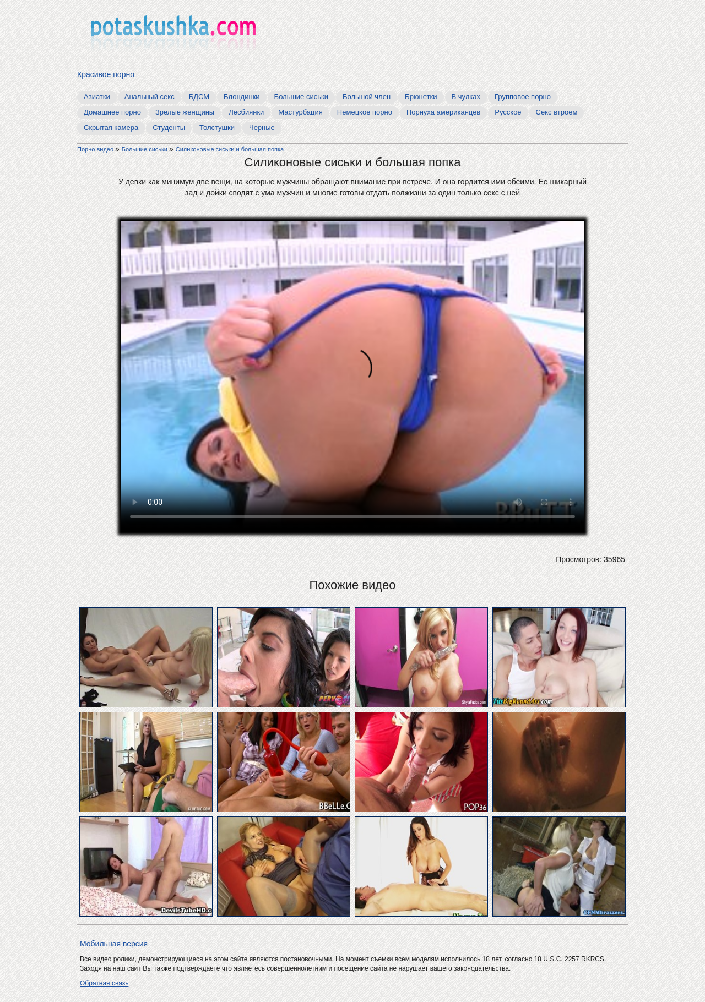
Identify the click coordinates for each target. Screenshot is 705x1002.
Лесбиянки (246, 112)
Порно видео (96, 149)
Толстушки (217, 127)
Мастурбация (300, 112)
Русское (508, 112)
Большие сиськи (301, 96)
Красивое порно (105, 74)
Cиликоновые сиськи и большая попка (230, 149)
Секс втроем (557, 112)
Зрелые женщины (184, 112)
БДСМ (199, 96)
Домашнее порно (112, 112)
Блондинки (242, 96)
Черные (262, 127)
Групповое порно (523, 96)
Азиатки (97, 96)
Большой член (367, 96)
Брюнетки (421, 96)
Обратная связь (104, 983)
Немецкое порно (364, 112)
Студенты (169, 127)
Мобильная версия (114, 943)
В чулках (466, 96)
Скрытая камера (111, 127)
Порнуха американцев (443, 112)
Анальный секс (149, 96)
